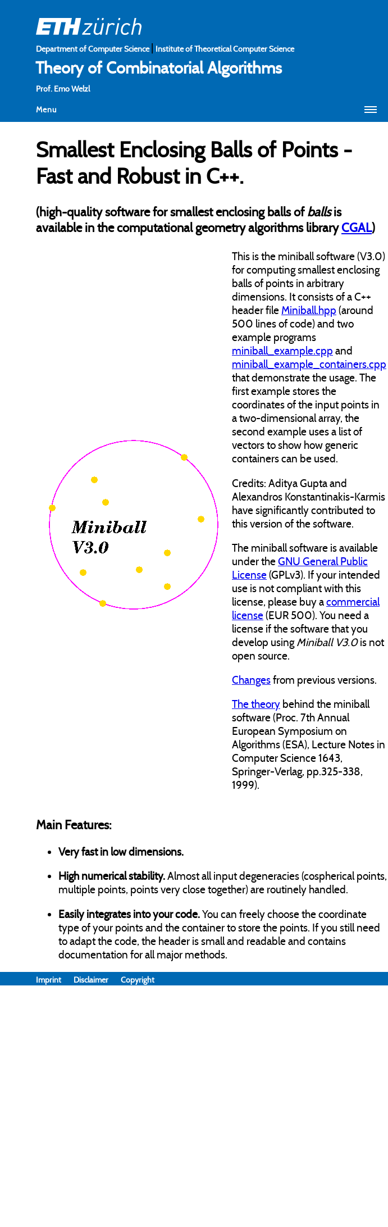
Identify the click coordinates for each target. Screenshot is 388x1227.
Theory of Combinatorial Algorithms (158, 68)
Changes (251, 680)
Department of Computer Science (93, 49)
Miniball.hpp (308, 310)
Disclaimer (97, 980)
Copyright (137, 980)
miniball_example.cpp (282, 350)
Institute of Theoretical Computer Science (225, 49)
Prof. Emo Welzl (63, 89)
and (343, 350)
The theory (256, 704)
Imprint (55, 980)
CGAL (356, 227)
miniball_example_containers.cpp (309, 364)
